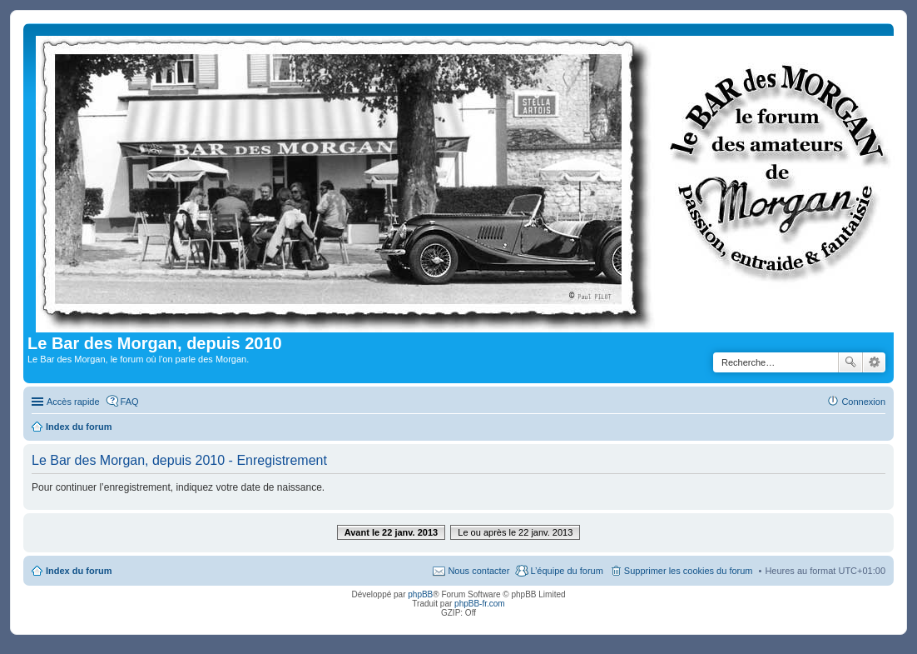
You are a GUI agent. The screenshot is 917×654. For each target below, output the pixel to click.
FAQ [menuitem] (130, 402)
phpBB (420, 594)
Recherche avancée (874, 362)
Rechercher (850, 362)
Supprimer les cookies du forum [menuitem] (688, 571)
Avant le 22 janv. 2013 (391, 532)
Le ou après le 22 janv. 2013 (515, 532)
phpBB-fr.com (479, 603)
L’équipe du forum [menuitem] (566, 571)
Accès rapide (73, 402)
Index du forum (79, 571)
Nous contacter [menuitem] (478, 571)
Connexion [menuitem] (863, 402)
